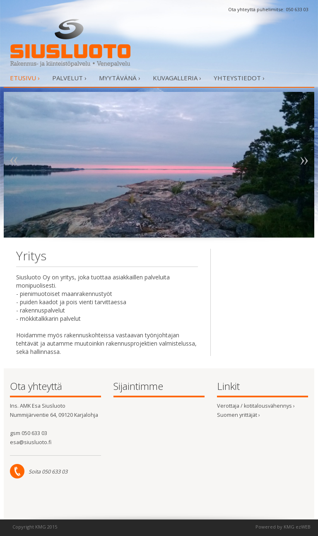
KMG (40, 527)
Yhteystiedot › (239, 78)
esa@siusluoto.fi (30, 442)
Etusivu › (25, 78)
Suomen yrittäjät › (238, 414)
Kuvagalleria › (177, 78)
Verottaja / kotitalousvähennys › (256, 405)
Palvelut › (69, 78)
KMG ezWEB (297, 527)
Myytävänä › (119, 78)
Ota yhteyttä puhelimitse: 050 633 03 (268, 9)
